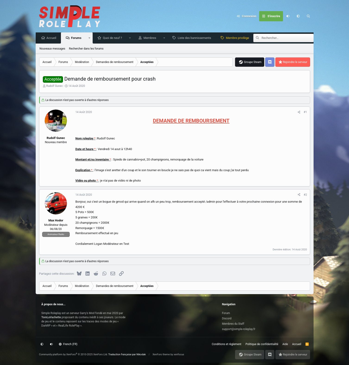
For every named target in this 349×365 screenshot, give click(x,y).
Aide (285, 344)
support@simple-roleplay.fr (238, 329)
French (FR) (68, 344)
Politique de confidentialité (261, 344)
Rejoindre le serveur (295, 62)
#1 (305, 112)
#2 (305, 195)
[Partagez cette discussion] (299, 112)
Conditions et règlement (227, 344)
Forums (77, 38)
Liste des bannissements (195, 38)
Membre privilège (238, 38)
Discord (227, 318)
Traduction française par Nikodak (127, 354)
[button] (298, 16)
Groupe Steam (252, 62)
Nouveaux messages (52, 48)
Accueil (52, 38)
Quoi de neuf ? (113, 38)
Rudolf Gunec (54, 86)
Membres (151, 38)
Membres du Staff (233, 323)
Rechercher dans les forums (86, 48)
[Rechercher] (308, 16)
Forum (226, 313)
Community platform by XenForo (73, 354)
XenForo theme (161, 354)
